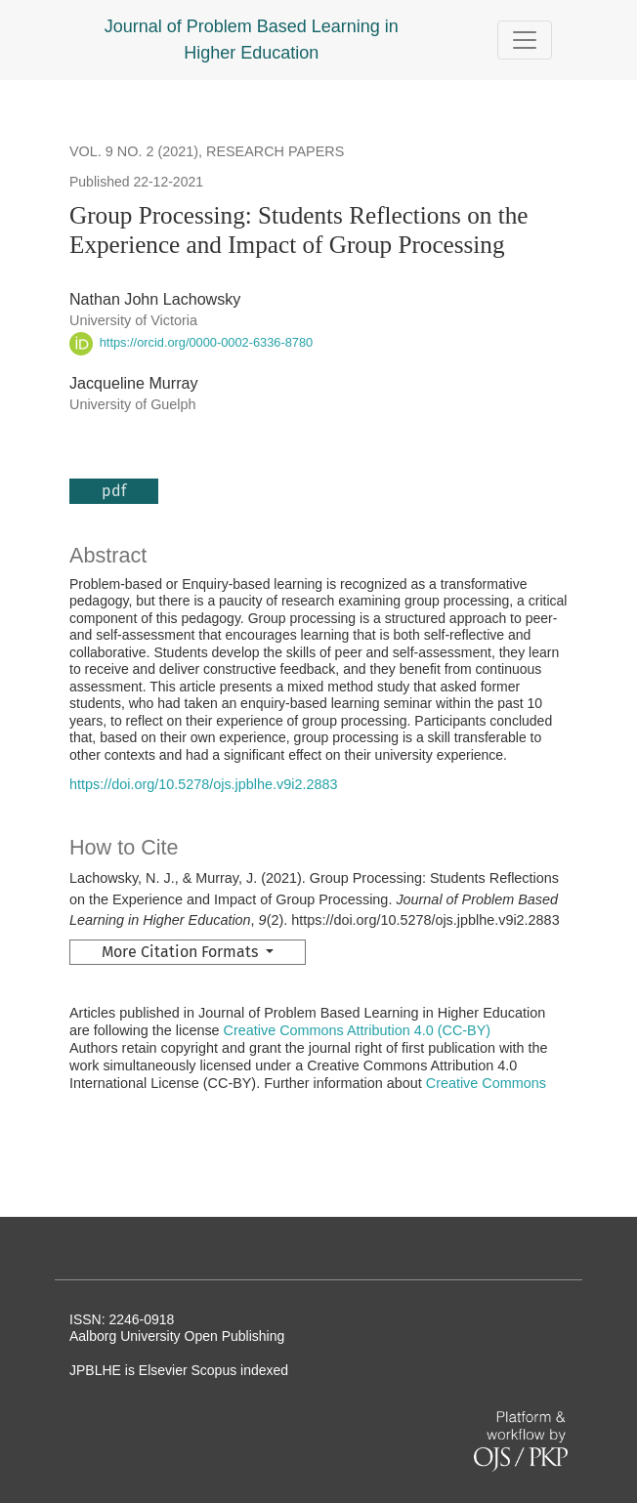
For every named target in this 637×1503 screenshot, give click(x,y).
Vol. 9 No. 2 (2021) (133, 151)
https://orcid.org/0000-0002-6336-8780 (191, 342)
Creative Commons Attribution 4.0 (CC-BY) (357, 1030)
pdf (114, 490)
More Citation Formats (182, 951)
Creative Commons (486, 1083)
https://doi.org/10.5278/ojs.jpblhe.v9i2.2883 (203, 784)
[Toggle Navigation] (524, 40)
